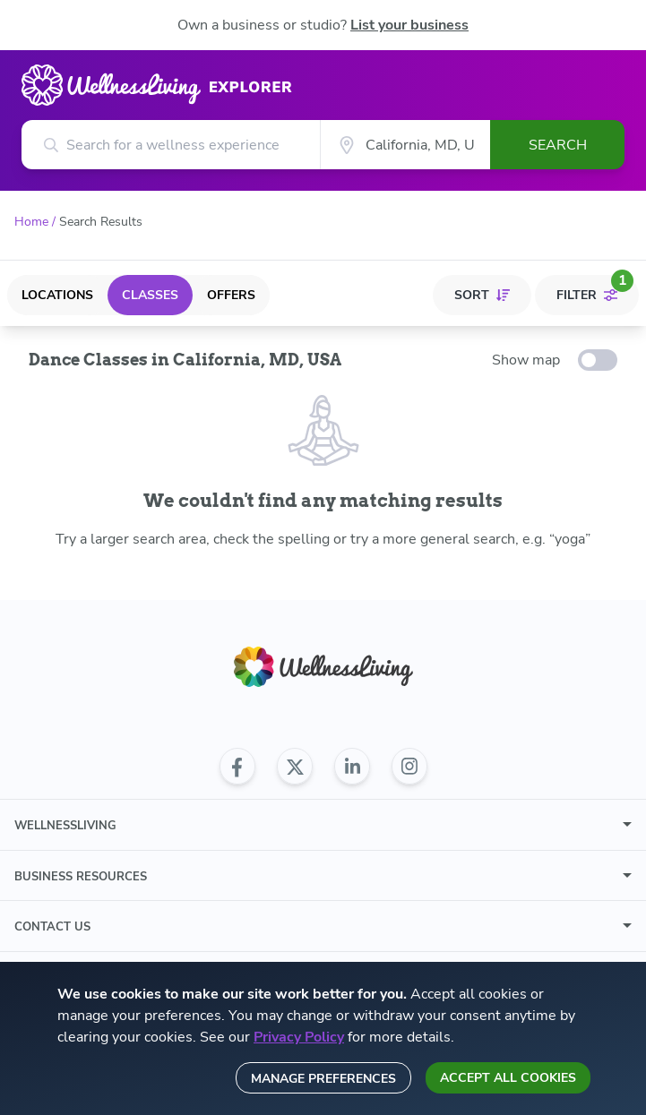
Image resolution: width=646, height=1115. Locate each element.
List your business (409, 25)
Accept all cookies (508, 1077)
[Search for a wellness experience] (171, 144)
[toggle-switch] (597, 360)
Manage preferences (323, 1078)
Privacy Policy (299, 1037)
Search (558, 145)
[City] (405, 144)
